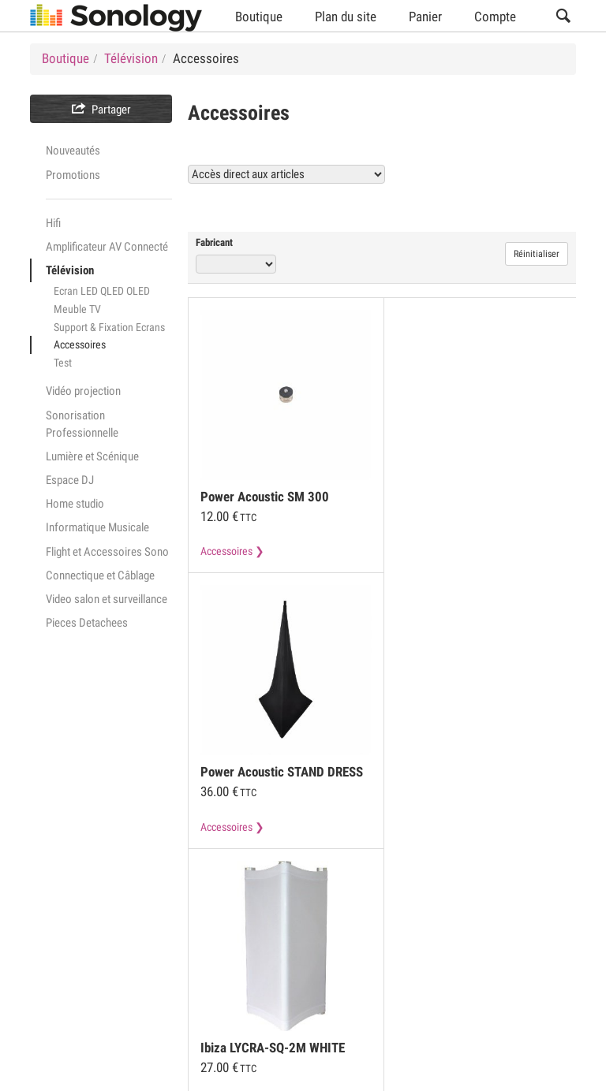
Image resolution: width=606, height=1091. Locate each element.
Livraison (255, 975)
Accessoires (80, 344)
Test (63, 362)
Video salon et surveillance (106, 599)
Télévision (70, 270)
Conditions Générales (80, 945)
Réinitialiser (536, 253)
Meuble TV (77, 309)
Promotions (73, 175)
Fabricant (214, 242)
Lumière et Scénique (92, 456)
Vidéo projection (83, 391)
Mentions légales (204, 945)
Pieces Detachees (87, 623)
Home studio (75, 504)
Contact (329, 975)
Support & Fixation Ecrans (109, 327)
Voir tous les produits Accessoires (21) (457, 206)
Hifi (53, 223)
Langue (497, 1069)
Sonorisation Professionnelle (82, 424)
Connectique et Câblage (100, 575)
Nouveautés (73, 150)
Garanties (177, 975)
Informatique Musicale (97, 527)
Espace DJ (70, 480)
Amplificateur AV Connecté (107, 247)
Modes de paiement (75, 975)
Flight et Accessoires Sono (107, 552)
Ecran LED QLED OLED (102, 291)
